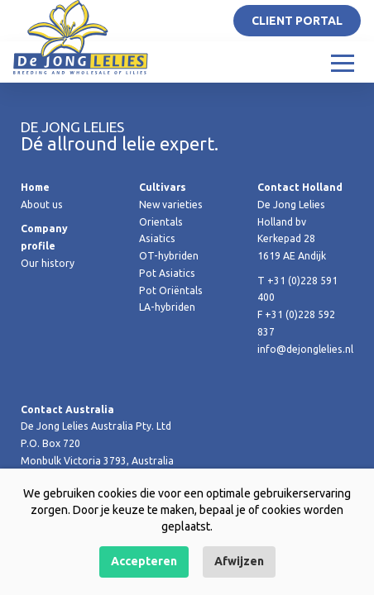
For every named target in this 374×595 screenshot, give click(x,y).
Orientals (161, 222)
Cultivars (162, 187)
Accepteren (144, 561)
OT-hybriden (169, 255)
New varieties (171, 204)
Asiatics (157, 238)
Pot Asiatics (167, 273)
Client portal (297, 20)
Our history (47, 263)
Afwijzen (239, 561)
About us (42, 204)
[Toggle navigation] (342, 62)
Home (35, 187)
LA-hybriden (167, 307)
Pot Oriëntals (171, 290)
